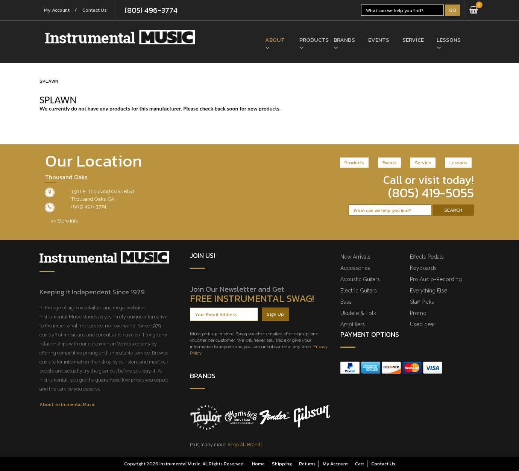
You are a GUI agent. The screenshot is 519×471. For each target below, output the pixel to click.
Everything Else (428, 291)
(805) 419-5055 (431, 192)
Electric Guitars (358, 291)
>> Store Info (64, 221)
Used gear (422, 324)
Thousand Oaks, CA (92, 199)
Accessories (355, 268)
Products (310, 40)
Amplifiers (352, 324)
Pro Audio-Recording (436, 279)
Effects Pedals (427, 257)
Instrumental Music (179, 463)
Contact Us (96, 10)
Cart (359, 463)
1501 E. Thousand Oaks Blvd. (103, 191)
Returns (307, 463)
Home (258, 463)
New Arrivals (355, 257)
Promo (418, 313)
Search (453, 210)
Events (378, 40)
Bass (346, 302)
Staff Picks (422, 302)
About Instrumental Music (67, 404)
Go (452, 10)
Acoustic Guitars (360, 279)
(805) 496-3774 (154, 10)
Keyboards (423, 268)
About (275, 40)
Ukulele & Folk (358, 313)
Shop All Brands (245, 444)
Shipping (282, 463)
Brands (344, 40)
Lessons (448, 40)
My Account (57, 10)
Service (413, 40)
